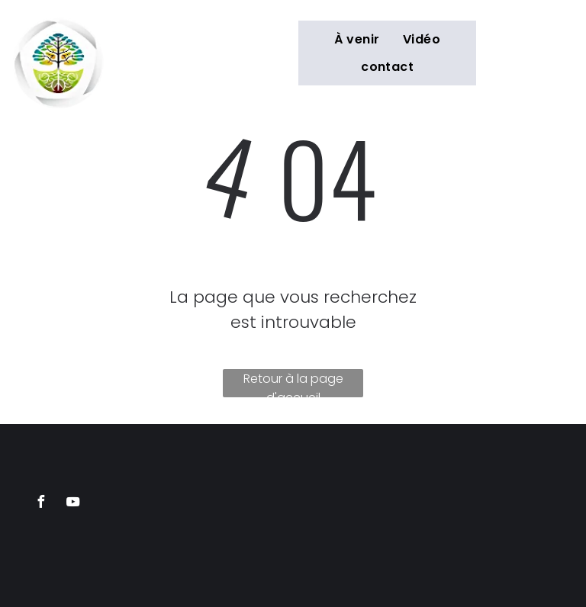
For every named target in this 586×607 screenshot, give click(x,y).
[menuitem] (357, 39)
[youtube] (72, 503)
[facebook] (40, 503)
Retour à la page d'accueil (293, 383)
